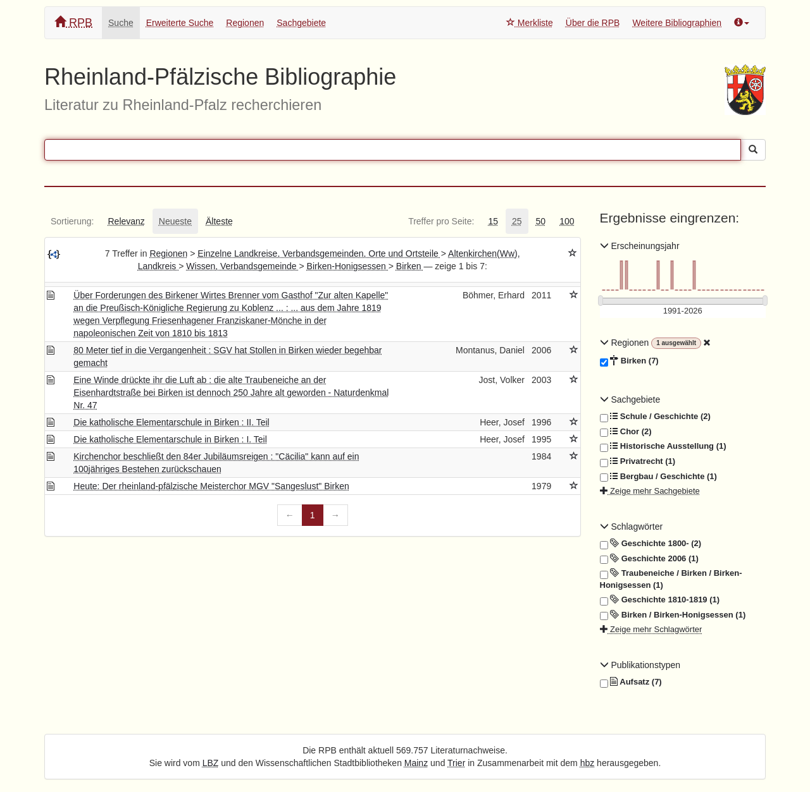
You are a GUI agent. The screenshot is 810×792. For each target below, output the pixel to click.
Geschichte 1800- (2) (651, 543)
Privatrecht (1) (638, 461)
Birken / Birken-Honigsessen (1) (673, 615)
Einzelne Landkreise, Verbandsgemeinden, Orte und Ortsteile (318, 253)
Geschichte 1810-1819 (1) (660, 600)
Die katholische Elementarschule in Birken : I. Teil (170, 439)
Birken (410, 266)
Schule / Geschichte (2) (655, 416)
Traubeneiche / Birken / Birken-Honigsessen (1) (671, 579)
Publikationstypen (640, 665)
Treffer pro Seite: (441, 221)
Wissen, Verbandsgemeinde (242, 266)
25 (517, 221)
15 (493, 221)
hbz (587, 763)
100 (566, 221)
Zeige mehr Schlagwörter (651, 629)
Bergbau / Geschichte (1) (658, 476)
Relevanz (126, 221)
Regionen (245, 23)
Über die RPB (593, 23)
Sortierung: (72, 221)
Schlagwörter (631, 526)
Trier (456, 763)
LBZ (210, 763)
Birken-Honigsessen (348, 266)
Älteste (219, 221)
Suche (121, 23)
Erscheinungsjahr (640, 246)
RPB (73, 22)
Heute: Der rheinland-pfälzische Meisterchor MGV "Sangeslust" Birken (211, 486)
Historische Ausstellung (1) (663, 446)
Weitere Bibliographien (676, 23)
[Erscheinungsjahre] (683, 311)
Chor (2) (626, 431)
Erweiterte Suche (180, 23)
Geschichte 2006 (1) (649, 558)
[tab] (72, 221)
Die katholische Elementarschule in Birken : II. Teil (171, 422)
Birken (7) (629, 361)
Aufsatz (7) (631, 682)
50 (541, 221)
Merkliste (529, 23)
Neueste (175, 221)
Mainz (416, 763)
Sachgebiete (301, 23)
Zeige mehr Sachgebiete (650, 491)
